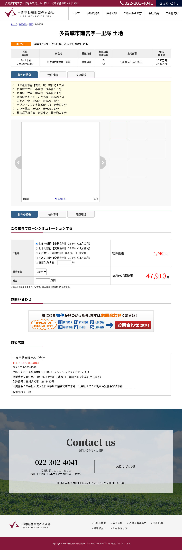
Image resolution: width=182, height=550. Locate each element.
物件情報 (52, 75)
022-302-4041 (136, 3)
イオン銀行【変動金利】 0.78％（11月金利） (65, 258)
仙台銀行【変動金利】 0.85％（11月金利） (63, 253)
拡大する (60, 198)
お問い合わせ (169, 3)
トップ (76, 13)
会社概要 (153, 13)
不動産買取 (93, 13)
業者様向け (172, 13)
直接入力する (46, 262)
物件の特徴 (24, 75)
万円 (53, 280)
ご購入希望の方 (132, 13)
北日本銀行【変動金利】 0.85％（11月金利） (65, 243)
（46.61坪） (137, 62)
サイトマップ (120, 528)
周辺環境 (81, 75)
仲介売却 (111, 13)
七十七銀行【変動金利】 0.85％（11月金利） (65, 248)
